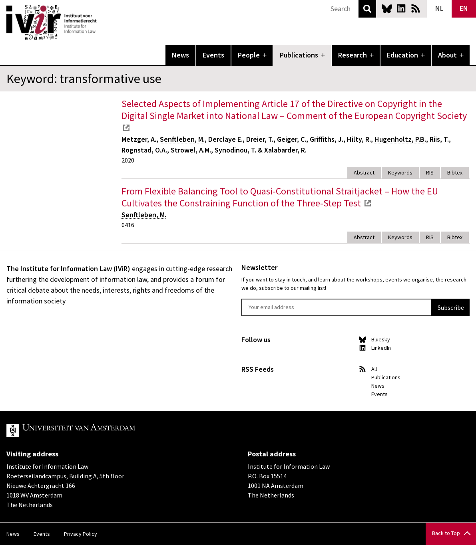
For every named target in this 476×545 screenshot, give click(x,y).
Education (402, 54)
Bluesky (386, 8)
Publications (299, 54)
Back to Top (446, 533)
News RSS (415, 8)
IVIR (102, 22)
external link (126, 128)
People (249, 54)
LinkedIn (401, 8)
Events (213, 54)
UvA (99, 430)
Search (367, 9)
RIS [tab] (430, 172)
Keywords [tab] (400, 172)
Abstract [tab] (364, 172)
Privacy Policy (80, 533)
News (180, 54)
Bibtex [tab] (454, 172)
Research (352, 54)
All (374, 369)
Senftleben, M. (182, 139)
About (447, 54)
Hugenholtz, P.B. (400, 139)
